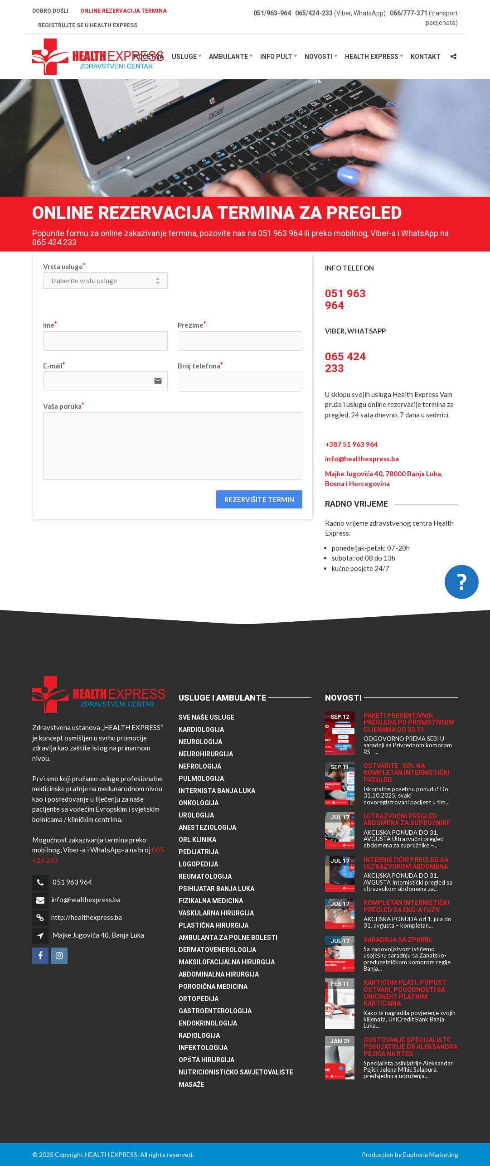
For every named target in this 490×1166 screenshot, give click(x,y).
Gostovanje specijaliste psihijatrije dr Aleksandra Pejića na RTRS (410, 1047)
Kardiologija (201, 729)
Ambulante (228, 56)
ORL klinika (197, 839)
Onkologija (198, 803)
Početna (149, 56)
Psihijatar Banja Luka (216, 888)
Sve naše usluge (206, 717)
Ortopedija (198, 998)
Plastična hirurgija (213, 925)
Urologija (196, 815)
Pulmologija (201, 778)
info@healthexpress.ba (362, 459)
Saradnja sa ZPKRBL (398, 939)
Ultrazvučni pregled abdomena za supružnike (407, 820)
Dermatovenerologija (217, 949)
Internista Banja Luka (217, 790)
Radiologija (199, 1035)
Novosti (319, 56)
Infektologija (203, 1047)
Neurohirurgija (206, 754)
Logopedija (198, 864)
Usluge (184, 56)
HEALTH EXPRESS (371, 56)
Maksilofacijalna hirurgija (227, 962)
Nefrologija (200, 766)
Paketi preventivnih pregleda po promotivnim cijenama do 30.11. (409, 722)
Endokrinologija (208, 1023)
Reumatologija (205, 876)
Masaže (191, 1084)
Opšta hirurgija (206, 1060)
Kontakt (426, 56)
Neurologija (200, 741)
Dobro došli (50, 11)
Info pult (276, 56)
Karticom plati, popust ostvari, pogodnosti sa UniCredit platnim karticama (405, 993)
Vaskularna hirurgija (216, 913)
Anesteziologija (207, 827)
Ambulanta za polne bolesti (228, 937)
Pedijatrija (198, 852)
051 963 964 (72, 882)
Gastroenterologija (215, 1011)
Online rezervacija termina (123, 11)
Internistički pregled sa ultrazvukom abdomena (406, 863)
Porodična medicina (213, 986)
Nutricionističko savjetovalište (236, 1072)
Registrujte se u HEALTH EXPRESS (87, 25)
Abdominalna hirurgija (219, 974)
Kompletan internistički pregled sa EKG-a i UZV (406, 906)
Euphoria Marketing (430, 1154)
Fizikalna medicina (211, 901)
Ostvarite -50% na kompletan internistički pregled (406, 773)
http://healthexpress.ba (86, 917)
